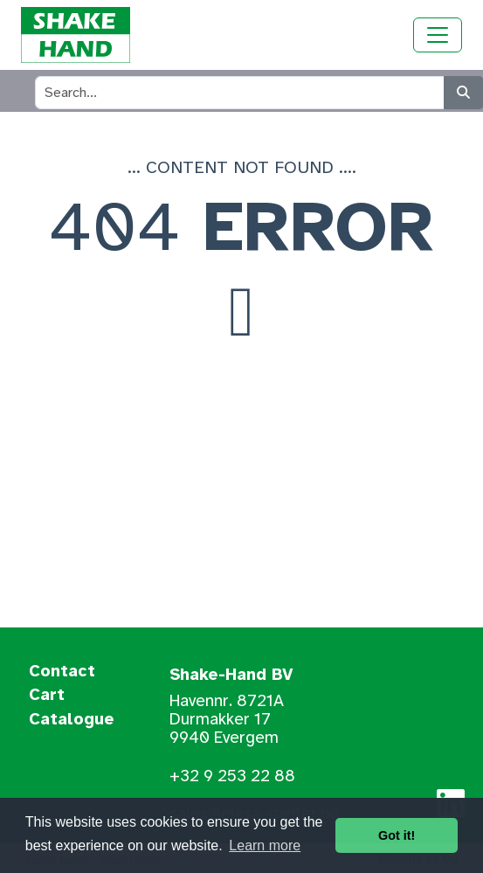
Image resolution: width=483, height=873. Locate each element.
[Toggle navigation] (437, 34)
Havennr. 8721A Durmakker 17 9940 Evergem (226, 719)
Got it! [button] (396, 835)
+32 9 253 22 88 (232, 776)
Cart (47, 695)
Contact (62, 672)
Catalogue (71, 720)
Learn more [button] (264, 845)
